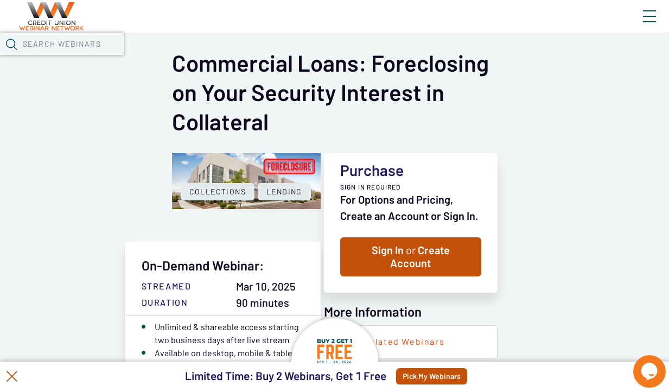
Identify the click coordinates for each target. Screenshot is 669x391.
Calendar (253, 57)
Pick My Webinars (457, 376)
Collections (103, 312)
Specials (381, 57)
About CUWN (562, 25)
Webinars (192, 57)
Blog (495, 25)
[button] (537, 56)
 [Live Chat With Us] (639, 364)
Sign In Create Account (525, 295)
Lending (170, 312)
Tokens (307, 57)
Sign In (637, 25)
